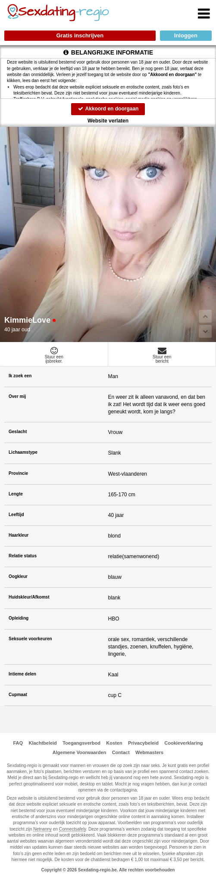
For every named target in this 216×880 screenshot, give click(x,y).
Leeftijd (16, 514)
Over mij (17, 396)
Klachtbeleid (42, 743)
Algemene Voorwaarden (79, 752)
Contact (121, 752)
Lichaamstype (23, 452)
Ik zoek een (20, 375)
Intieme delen (22, 674)
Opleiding (18, 618)
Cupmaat (18, 694)
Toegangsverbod (81, 743)
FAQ (18, 743)
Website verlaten (108, 121)
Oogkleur (18, 576)
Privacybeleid (143, 743)
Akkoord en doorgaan (108, 109)
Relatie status (23, 555)
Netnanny (42, 829)
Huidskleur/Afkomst (29, 597)
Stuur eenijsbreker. (54, 355)
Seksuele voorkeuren (30, 638)
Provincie (18, 473)
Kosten (114, 743)
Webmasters (149, 752)
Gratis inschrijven (79, 35)
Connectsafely (72, 829)
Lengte (16, 494)
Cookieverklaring (183, 743)
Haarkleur (18, 535)
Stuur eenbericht (162, 355)
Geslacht (18, 431)
